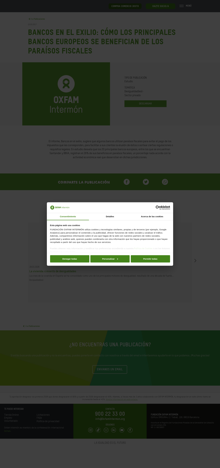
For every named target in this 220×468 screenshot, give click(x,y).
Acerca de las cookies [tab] (152, 216)
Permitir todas (150, 259)
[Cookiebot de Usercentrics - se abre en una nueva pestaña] (157, 208)
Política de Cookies (143, 249)
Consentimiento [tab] (68, 216)
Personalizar (110, 259)
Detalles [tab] (110, 216)
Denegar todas (69, 259)
